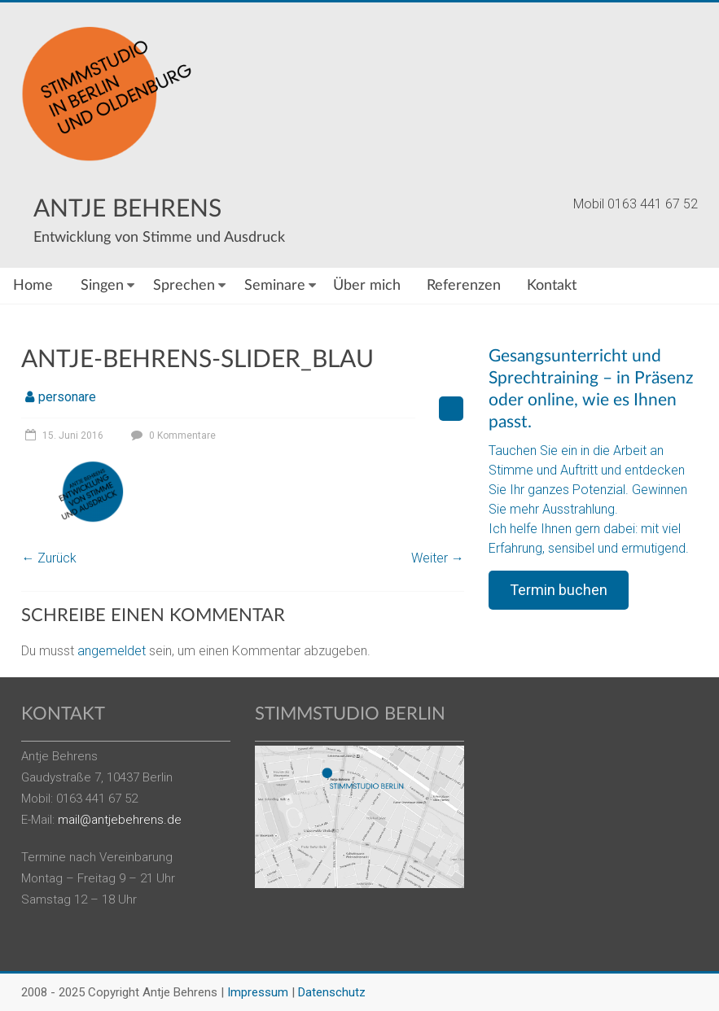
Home (33, 285)
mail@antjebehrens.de (120, 819)
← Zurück (49, 558)
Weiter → (437, 558)
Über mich (367, 285)
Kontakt (552, 285)
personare (67, 397)
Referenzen (464, 285)
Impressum (257, 992)
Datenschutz (332, 992)
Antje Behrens (127, 209)
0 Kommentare (171, 435)
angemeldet (111, 651)
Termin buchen (558, 589)
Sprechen (184, 285)
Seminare (274, 285)
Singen (102, 285)
